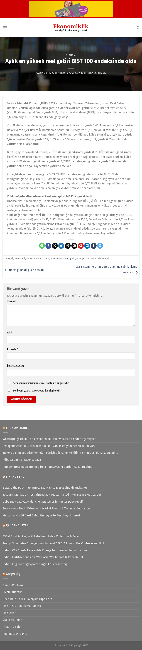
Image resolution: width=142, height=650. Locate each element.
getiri (72, 258)
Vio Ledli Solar (12, 620)
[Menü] (5, 27)
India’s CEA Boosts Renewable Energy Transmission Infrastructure (45, 550)
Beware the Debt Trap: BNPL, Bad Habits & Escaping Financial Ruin (46, 487)
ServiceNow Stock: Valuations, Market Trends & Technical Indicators (46, 508)
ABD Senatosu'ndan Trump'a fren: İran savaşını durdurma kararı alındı (48, 466)
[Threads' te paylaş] (68, 246)
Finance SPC (15, 476)
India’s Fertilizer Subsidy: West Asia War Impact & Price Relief (43, 557)
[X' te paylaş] (55, 246)
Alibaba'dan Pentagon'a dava (22, 459)
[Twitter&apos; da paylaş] (61, 246)
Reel (78, 258)
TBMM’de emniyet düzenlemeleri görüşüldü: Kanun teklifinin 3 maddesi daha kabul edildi (61, 452)
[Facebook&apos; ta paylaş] (48, 246)
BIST (52, 258)
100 (47, 258)
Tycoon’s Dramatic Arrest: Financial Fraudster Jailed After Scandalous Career (52, 494)
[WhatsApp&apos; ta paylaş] (42, 246)
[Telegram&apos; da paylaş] (100, 246)
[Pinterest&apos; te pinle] (81, 246)
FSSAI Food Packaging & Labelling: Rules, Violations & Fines (41, 536)
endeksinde (62, 258)
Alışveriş (13, 574)
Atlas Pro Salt (11, 626)
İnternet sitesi (15, 366)
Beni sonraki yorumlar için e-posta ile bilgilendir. (41, 383)
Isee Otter (9, 613)
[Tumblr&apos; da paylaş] (94, 246)
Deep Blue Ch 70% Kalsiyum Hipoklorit (27, 599)
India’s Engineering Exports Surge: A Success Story (35, 564)
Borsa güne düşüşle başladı (24, 270)
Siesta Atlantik (12, 592)
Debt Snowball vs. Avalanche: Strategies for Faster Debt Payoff (43, 501)
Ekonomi (71, 55)
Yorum (11, 301)
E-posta (12, 349)
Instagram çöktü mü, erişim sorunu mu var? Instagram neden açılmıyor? (49, 446)
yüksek (85, 258)
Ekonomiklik (43, 73)
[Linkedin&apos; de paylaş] (87, 246)
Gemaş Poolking (13, 585)
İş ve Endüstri (17, 525)
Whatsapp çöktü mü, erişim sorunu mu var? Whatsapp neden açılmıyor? (49, 439)
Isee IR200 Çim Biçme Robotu (22, 606)
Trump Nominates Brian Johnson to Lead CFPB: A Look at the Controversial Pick (54, 543)
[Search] (138, 27)
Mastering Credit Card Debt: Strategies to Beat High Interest (41, 515)
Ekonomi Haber (18, 428)
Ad (9, 332)
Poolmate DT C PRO (15, 633)
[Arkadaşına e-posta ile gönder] (74, 246)
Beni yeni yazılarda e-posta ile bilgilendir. (37, 390)
